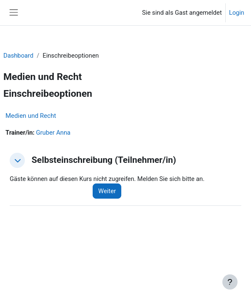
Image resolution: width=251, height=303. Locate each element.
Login (236, 12)
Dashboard (18, 55)
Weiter (107, 191)
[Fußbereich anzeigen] (230, 282)
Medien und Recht (30, 116)
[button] (17, 160)
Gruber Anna (53, 132)
